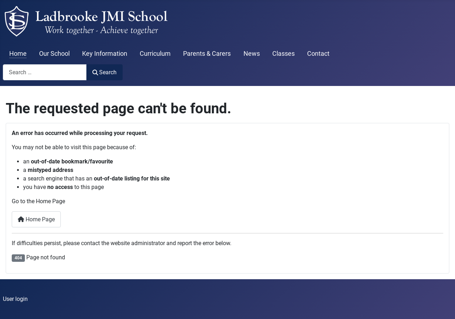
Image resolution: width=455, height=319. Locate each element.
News (251, 53)
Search (104, 72)
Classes (283, 53)
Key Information (104, 53)
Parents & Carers (207, 53)
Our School (54, 53)
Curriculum (155, 53)
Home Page (36, 219)
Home (18, 53)
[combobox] (45, 72)
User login (15, 299)
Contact (318, 53)
